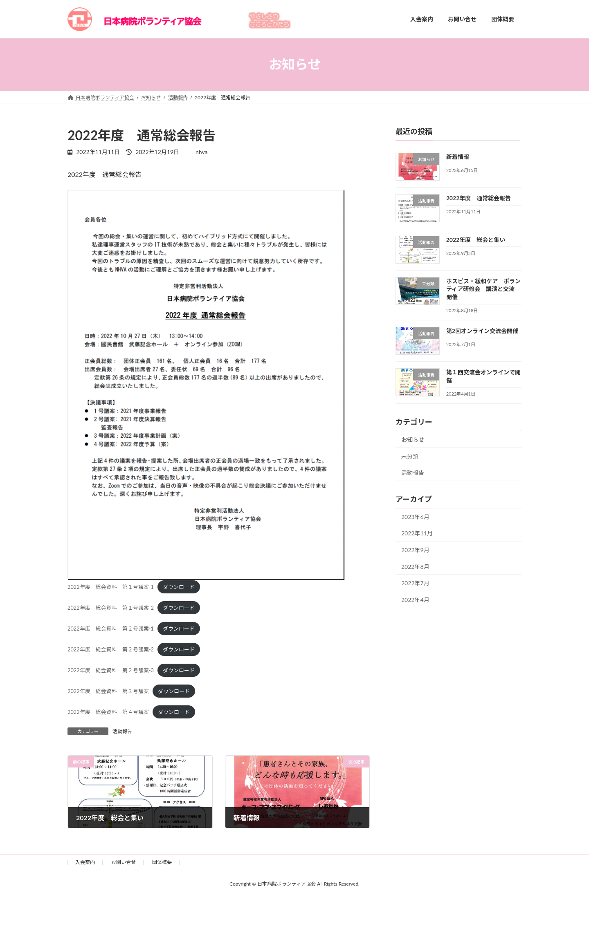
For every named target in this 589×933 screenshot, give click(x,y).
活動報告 (122, 731)
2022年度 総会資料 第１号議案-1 (110, 587)
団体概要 (162, 862)
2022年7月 (415, 582)
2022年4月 (415, 599)
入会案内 (85, 862)
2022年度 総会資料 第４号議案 (108, 712)
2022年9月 (415, 549)
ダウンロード (179, 587)
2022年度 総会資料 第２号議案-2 (110, 649)
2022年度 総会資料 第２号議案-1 (110, 628)
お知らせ (412, 439)
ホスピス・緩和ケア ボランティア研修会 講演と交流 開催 (483, 288)
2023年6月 (415, 516)
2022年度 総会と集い (475, 239)
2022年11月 (417, 533)
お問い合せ (123, 862)
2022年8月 (415, 566)
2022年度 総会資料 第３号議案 (108, 691)
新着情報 (457, 156)
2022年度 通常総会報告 (478, 198)
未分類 (409, 455)
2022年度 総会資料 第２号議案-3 (110, 670)
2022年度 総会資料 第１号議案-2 (110, 607)
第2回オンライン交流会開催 (482, 330)
